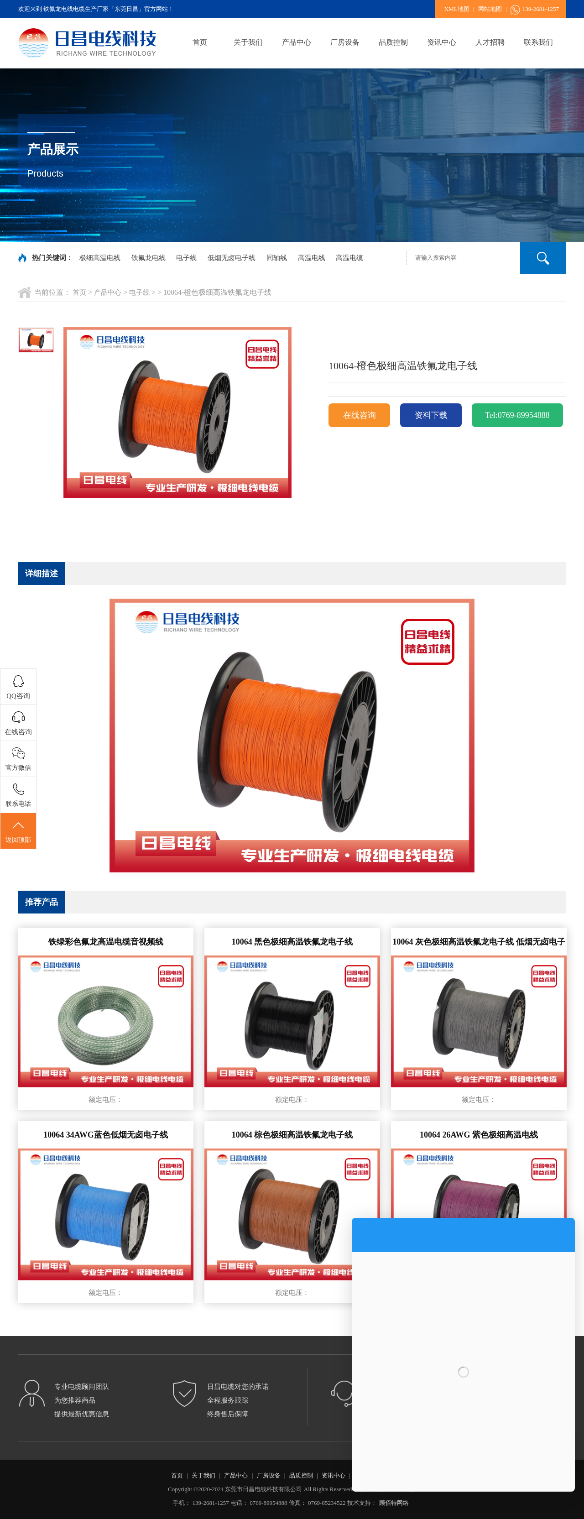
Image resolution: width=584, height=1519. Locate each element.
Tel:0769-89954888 (517, 415)
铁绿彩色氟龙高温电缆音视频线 (105, 941)
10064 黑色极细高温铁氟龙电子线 (292, 941)
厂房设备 (345, 42)
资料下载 (431, 415)
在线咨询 (359, 415)
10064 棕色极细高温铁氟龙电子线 (292, 1134)
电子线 (186, 257)
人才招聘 (490, 42)
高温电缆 (349, 257)
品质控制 (393, 42)
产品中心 (296, 42)
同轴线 (276, 257)
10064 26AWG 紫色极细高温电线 (479, 1134)
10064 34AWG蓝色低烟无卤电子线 (105, 1134)
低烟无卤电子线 (232, 257)
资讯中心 (441, 42)
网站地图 (490, 8)
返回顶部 (18, 831)
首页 (200, 42)
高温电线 (311, 257)
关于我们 (248, 42)
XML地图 (456, 8)
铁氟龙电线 (148, 257)
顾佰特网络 (394, 1502)
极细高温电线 (99, 257)
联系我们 (538, 42)
